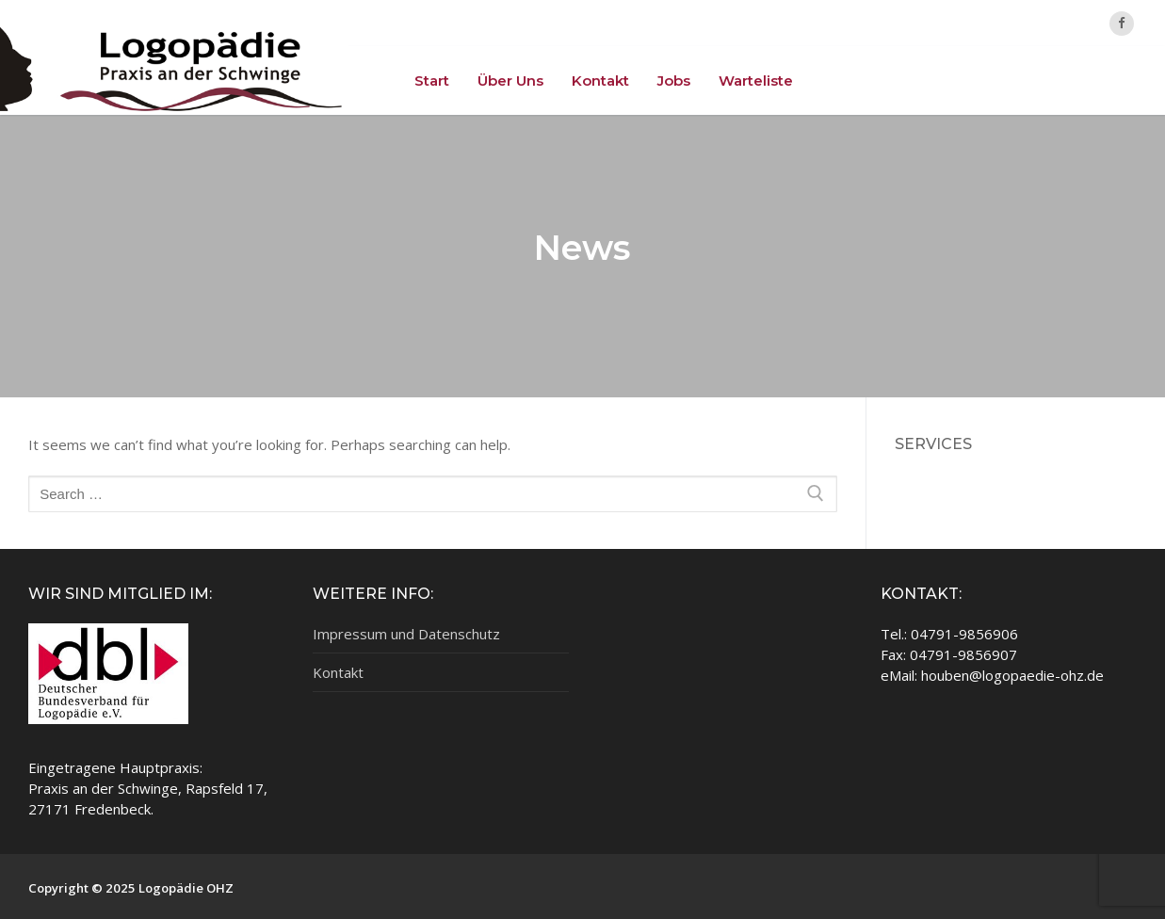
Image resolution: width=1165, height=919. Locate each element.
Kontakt (338, 672)
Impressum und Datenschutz (406, 633)
